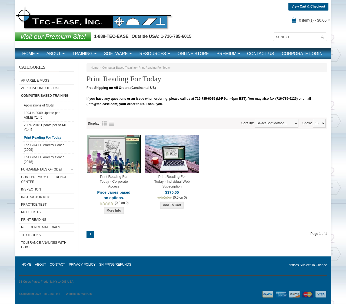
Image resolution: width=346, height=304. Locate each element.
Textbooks (31, 235)
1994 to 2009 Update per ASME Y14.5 (42, 115)
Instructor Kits (35, 197)
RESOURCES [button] (154, 53)
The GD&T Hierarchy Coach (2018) (44, 159)
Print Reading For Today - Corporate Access (114, 181)
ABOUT (40, 264)
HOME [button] (30, 53)
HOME (26, 264)
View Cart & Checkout (308, 6)
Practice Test (33, 204)
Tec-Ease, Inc (51, 293)
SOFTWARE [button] (118, 53)
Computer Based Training (44, 96)
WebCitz (86, 293)
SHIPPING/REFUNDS (115, 264)
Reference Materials (40, 227)
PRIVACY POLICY (82, 264)
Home (94, 67)
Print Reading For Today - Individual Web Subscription (172, 181)
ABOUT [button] (55, 53)
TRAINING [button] (84, 53)
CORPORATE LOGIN (302, 53)
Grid (104, 123)
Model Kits (31, 212)
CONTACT (57, 264)
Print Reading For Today (42, 137)
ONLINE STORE (193, 53)
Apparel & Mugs (35, 80)
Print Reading (33, 220)
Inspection (31, 189)
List (111, 123)
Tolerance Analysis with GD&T (43, 245)
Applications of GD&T (40, 88)
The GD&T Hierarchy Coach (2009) (44, 147)
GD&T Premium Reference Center (44, 179)
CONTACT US (260, 53)
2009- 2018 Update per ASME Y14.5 (45, 127)
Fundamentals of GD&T (42, 169)
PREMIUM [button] (228, 53)
